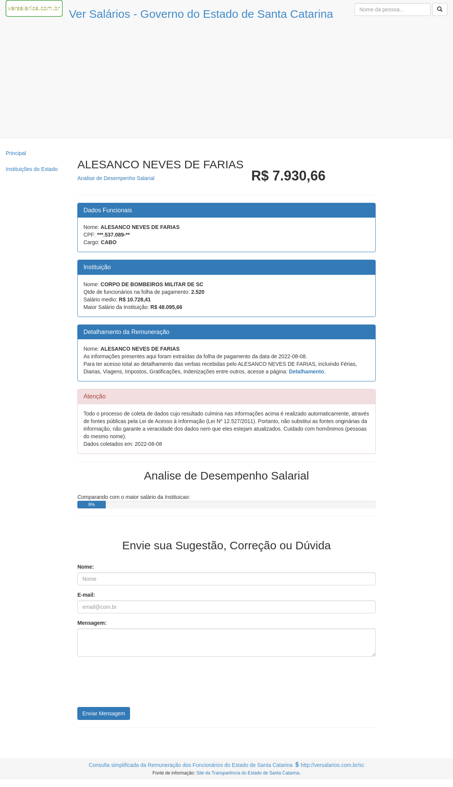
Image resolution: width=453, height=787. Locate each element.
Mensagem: (92, 623)
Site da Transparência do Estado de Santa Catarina (247, 773)
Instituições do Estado (32, 169)
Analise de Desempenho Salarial (115, 178)
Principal (16, 153)
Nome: (85, 567)
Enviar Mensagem (103, 713)
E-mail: (86, 595)
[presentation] (135, 684)
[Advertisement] (227, 81)
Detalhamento (306, 371)
